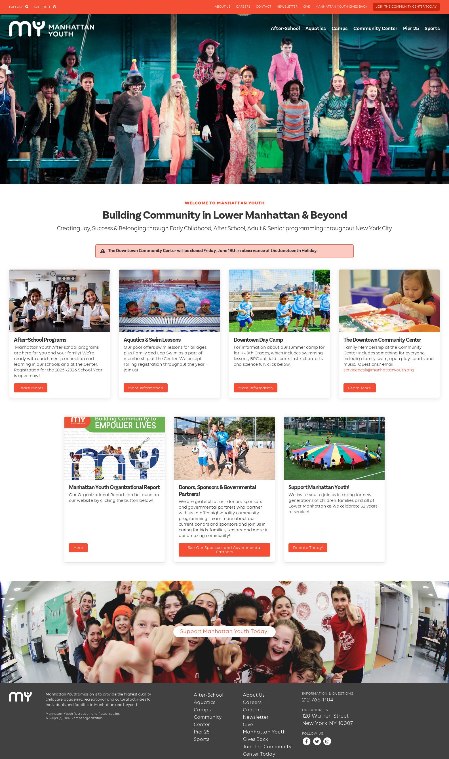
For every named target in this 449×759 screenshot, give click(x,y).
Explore (18, 7)
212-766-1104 (317, 700)
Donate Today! (308, 548)
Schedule (45, 7)
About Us (223, 7)
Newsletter (287, 7)
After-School (285, 28)
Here (78, 548)
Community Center (375, 28)
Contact (263, 7)
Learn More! (30, 388)
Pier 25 (411, 28)
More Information (145, 388)
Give (306, 7)
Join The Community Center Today (406, 7)
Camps (340, 28)
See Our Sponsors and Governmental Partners (225, 550)
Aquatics (315, 28)
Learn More (359, 388)
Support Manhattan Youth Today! (224, 632)
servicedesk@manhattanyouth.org (378, 370)
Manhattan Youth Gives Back (341, 7)
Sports (432, 28)
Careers (243, 7)
